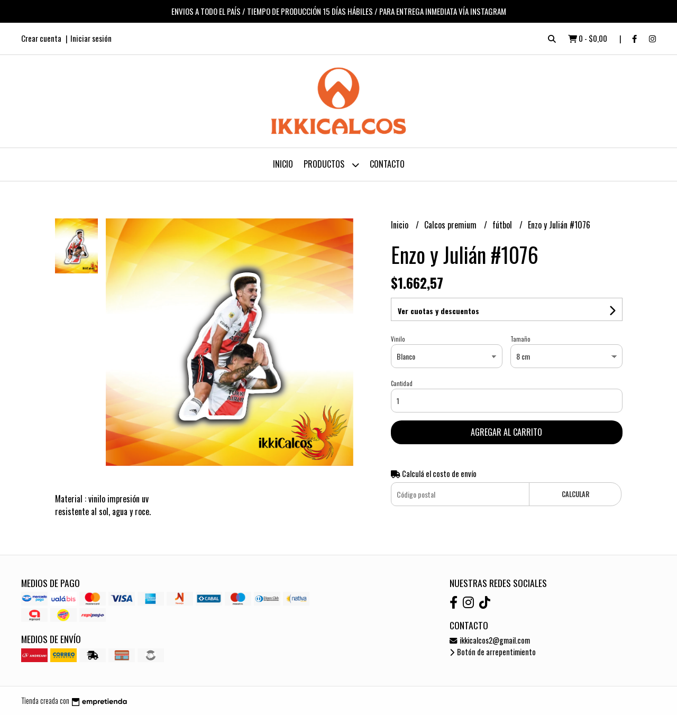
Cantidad (402, 383)
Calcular (575, 494)
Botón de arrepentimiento (493, 651)
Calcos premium (451, 224)
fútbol (503, 224)
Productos (331, 165)
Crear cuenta (41, 38)
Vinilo (398, 339)
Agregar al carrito (506, 432)
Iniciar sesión (91, 38)
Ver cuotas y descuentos (438, 310)
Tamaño (520, 339)
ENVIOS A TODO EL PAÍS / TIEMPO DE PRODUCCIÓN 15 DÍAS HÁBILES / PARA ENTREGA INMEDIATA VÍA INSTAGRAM (338, 11)
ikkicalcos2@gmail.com (490, 640)
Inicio (283, 164)
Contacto (387, 164)
